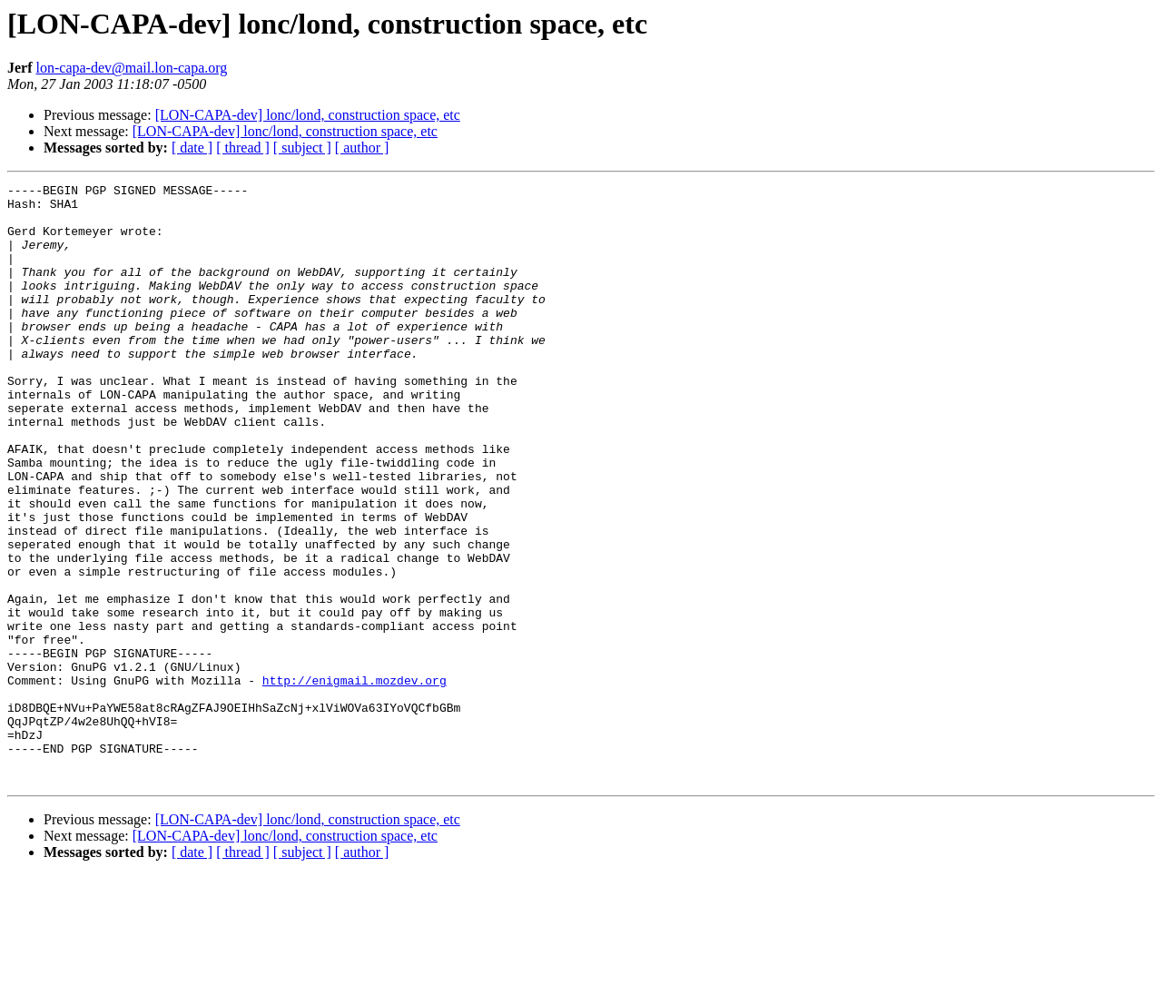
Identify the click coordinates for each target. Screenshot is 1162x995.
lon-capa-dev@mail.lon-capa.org (132, 67)
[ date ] (192, 147)
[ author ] (362, 147)
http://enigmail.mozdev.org (354, 781)
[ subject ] (302, 147)
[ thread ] (243, 147)
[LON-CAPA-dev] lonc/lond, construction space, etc (307, 115)
